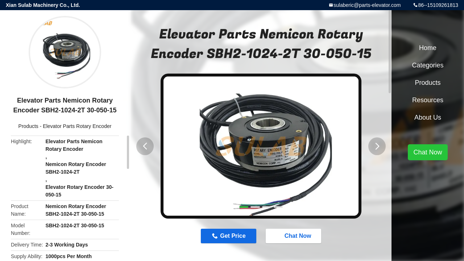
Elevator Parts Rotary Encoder (77, 126)
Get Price (232, 236)
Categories (427, 65)
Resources (427, 100)
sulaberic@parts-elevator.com (367, 5)
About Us (427, 117)
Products (28, 126)
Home (427, 47)
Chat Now (294, 235)
